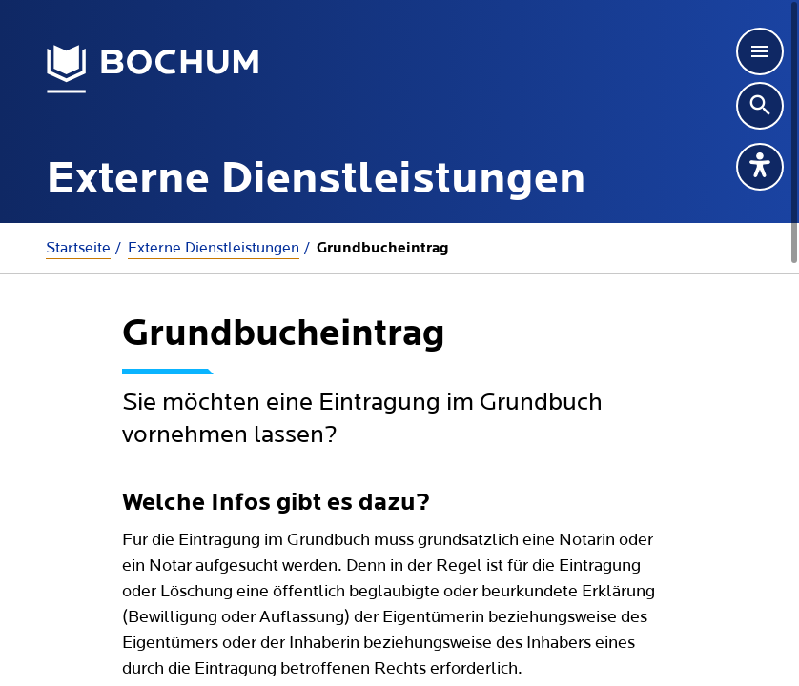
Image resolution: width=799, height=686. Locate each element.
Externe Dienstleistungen (213, 247)
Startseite (78, 247)
